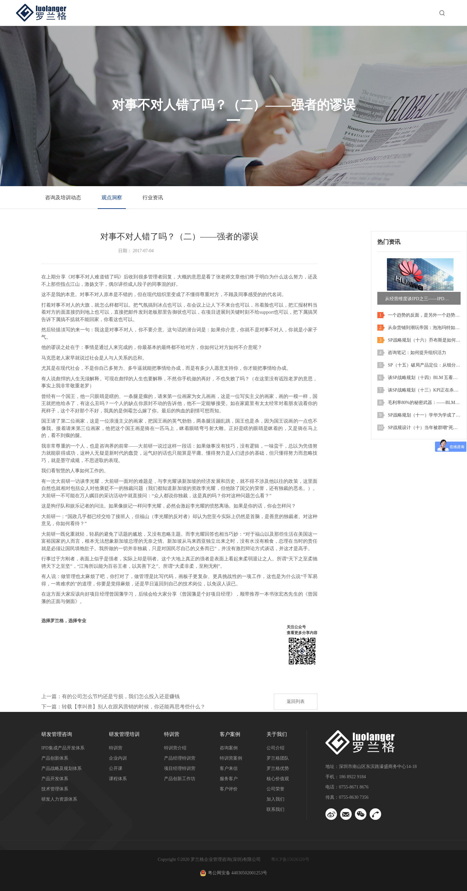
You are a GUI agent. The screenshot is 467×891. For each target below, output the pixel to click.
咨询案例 (229, 748)
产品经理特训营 (179, 758)
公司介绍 (275, 748)
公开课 (115, 768)
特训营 (259, 12)
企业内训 (118, 758)
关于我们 (395, 12)
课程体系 (118, 778)
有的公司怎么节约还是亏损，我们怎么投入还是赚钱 (121, 696)
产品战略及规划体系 (61, 768)
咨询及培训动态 (63, 197)
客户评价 (229, 789)
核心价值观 (277, 778)
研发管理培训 (213, 12)
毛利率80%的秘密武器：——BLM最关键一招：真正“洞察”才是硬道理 (424, 402)
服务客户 (229, 778)
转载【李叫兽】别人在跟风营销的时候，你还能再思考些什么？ (133, 706)
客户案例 (301, 12)
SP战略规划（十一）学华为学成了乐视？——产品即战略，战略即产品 (424, 415)
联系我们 (275, 809)
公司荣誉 (275, 789)
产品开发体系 (54, 778)
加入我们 (275, 799)
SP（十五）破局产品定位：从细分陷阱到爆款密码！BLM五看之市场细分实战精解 (424, 365)
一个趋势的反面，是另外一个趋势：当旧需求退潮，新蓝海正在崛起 (424, 315)
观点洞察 (112, 197)
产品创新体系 (54, 758)
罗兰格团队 (277, 758)
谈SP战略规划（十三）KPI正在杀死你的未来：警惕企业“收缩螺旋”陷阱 (424, 390)
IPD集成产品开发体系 (63, 748)
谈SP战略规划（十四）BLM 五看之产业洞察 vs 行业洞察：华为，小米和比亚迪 (424, 377)
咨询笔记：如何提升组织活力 (417, 352)
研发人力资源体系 (59, 799)
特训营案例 (231, 758)
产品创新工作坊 (179, 778)
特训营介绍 (175, 748)
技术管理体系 (54, 789)
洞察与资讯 (348, 12)
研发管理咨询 (158, 12)
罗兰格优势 (277, 768)
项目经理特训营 (179, 768)
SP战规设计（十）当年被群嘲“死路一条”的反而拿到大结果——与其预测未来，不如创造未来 (424, 427)
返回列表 (296, 701)
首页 (114, 12)
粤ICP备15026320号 (290, 859)
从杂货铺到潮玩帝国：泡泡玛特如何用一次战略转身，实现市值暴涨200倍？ (424, 327)
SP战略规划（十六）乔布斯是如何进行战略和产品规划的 (424, 340)
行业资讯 (153, 197)
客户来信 (229, 768)
